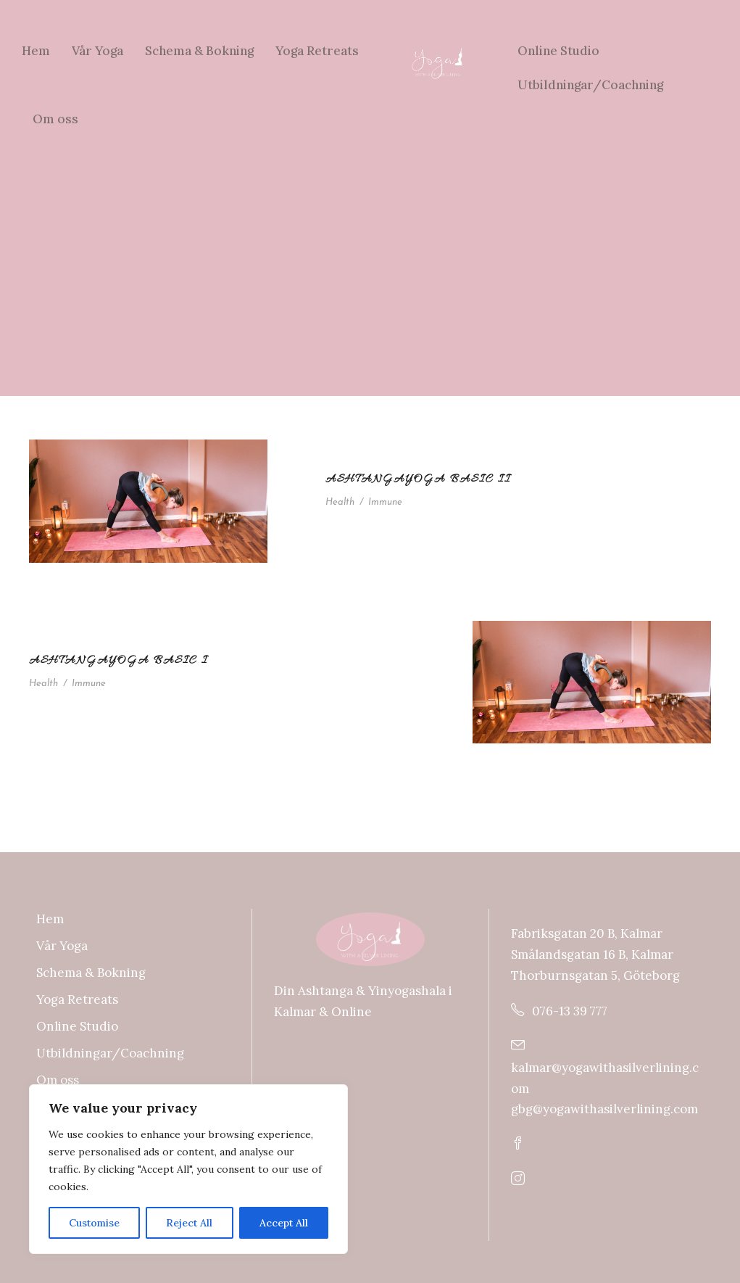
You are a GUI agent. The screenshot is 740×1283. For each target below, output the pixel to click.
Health (339, 502)
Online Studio (558, 51)
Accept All (283, 1222)
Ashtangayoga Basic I (118, 660)
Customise (94, 1222)
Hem (36, 51)
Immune (385, 502)
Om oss (55, 119)
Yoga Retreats (317, 51)
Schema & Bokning (199, 51)
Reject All (189, 1222)
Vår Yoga (97, 51)
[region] (188, 1169)
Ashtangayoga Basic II (418, 479)
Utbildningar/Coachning (590, 85)
